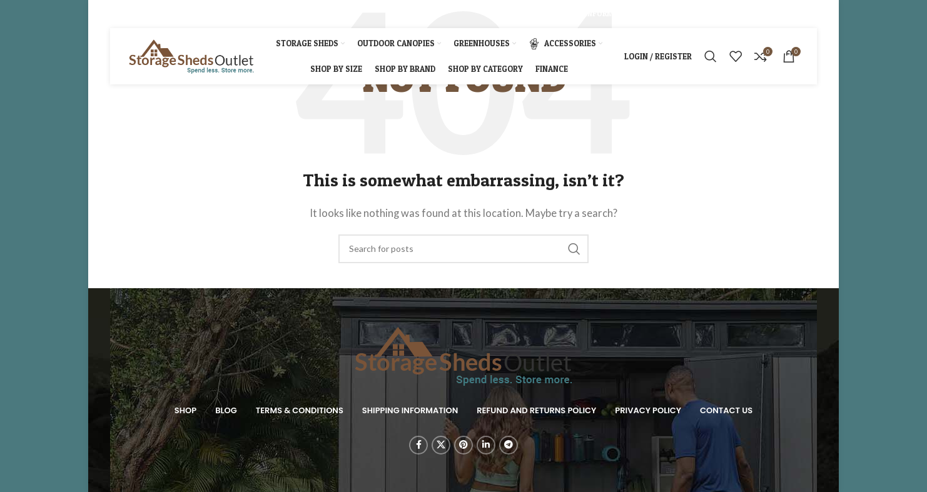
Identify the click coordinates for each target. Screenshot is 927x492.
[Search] (710, 56)
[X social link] (131, 14)
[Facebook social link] (116, 14)
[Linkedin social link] (163, 14)
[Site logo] (191, 55)
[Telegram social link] (179, 14)
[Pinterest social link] (147, 14)
